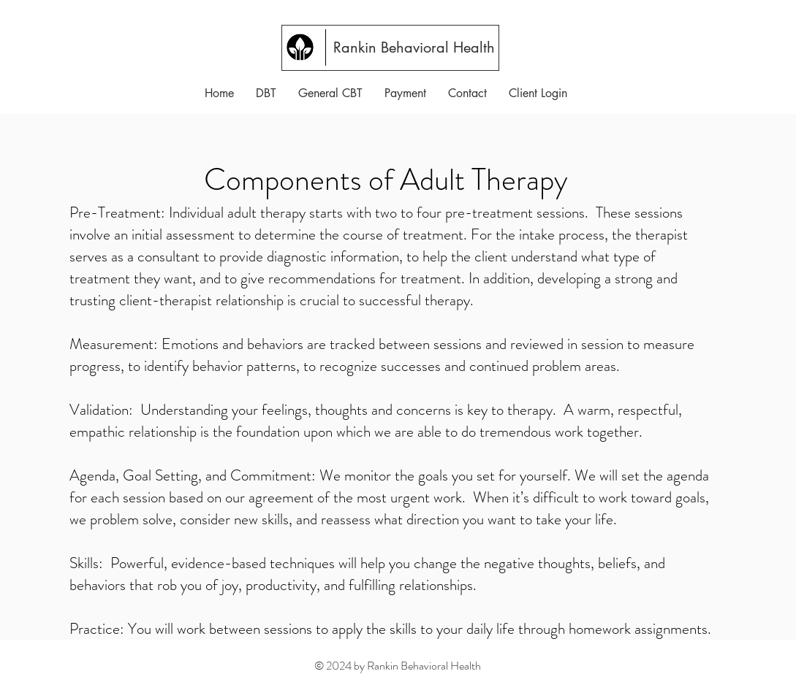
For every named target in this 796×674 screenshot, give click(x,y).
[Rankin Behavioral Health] (415, 47)
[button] (266, 93)
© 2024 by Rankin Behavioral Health (397, 665)
